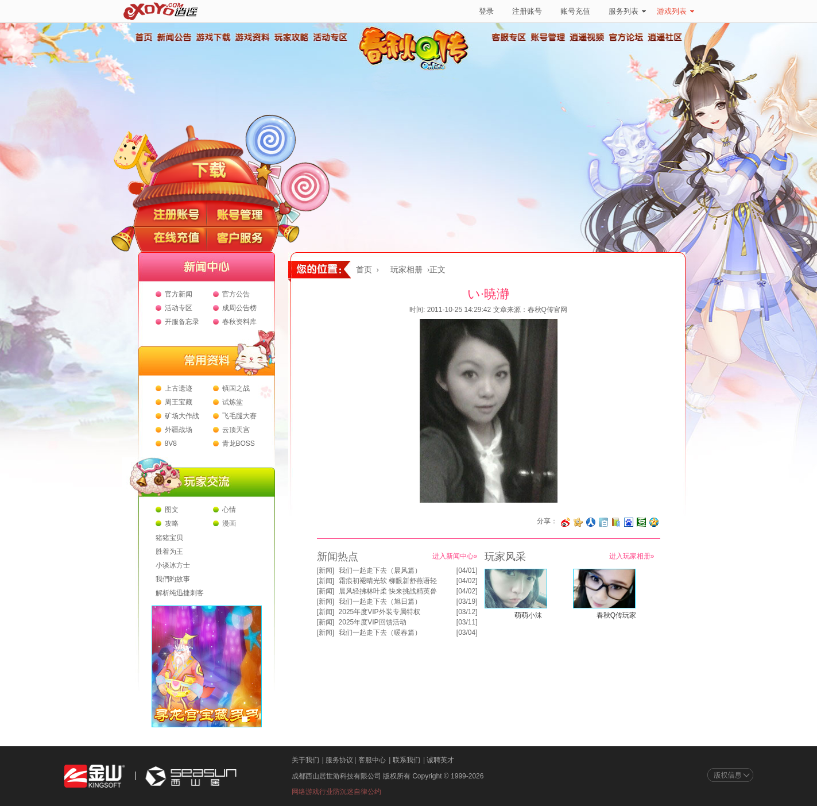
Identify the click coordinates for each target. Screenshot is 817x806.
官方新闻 (178, 294)
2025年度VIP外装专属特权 (379, 612)
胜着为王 (169, 551)
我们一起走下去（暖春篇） (380, 632)
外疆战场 (178, 430)
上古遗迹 (178, 388)
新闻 (325, 570)
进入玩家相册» (632, 556)
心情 (229, 510)
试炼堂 (232, 402)
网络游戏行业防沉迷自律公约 (336, 792)
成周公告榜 (239, 308)
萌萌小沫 (528, 615)
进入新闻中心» (455, 556)
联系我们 (406, 760)
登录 (486, 11)
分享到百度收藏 (628, 522)
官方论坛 (626, 37)
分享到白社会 (603, 522)
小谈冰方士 (173, 565)
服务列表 (627, 11)
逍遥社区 (665, 37)
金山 (94, 776)
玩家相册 (406, 269)
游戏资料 (252, 37)
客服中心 (372, 760)
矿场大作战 (182, 416)
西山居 (189, 776)
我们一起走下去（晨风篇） (380, 570)
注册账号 (527, 11)
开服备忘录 (182, 322)
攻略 (172, 523)
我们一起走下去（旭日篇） (380, 601)
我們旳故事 (173, 579)
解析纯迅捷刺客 (180, 593)
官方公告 (236, 294)
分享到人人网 (590, 522)
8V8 (171, 443)
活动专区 (330, 37)
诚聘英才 (440, 760)
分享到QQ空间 (654, 522)
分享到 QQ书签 (616, 522)
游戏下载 (213, 37)
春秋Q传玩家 (616, 615)
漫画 (229, 523)
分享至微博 (565, 522)
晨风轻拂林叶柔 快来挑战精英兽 (388, 591)
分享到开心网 (578, 522)
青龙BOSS (238, 443)
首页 (143, 37)
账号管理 (548, 37)
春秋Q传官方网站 (417, 69)
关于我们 (305, 760)
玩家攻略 (291, 37)
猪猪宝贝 (169, 538)
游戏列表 (675, 11)
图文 (172, 510)
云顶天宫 (236, 430)
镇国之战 (236, 388)
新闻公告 (174, 37)
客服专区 (509, 37)
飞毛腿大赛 (239, 416)
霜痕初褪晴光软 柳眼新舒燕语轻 (388, 581)
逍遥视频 (587, 37)
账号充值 (575, 11)
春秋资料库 (239, 322)
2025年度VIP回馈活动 (372, 622)
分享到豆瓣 (641, 522)
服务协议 (339, 760)
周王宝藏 (178, 402)
